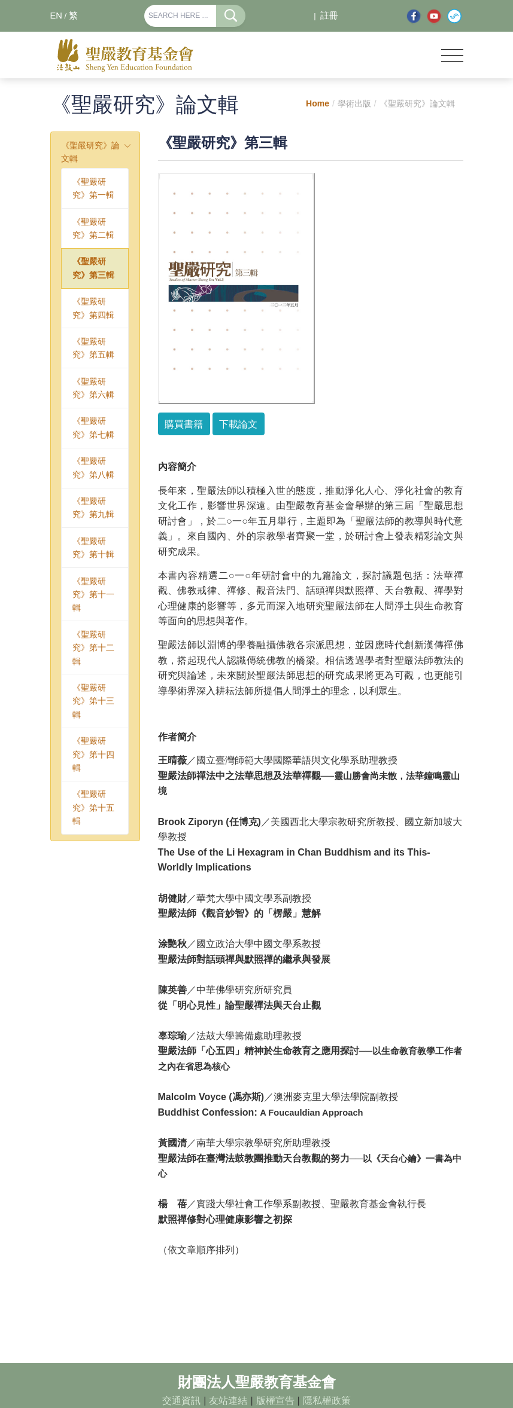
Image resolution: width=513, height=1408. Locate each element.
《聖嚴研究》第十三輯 (93, 701)
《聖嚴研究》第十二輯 (93, 648)
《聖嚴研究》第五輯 (93, 348)
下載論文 (238, 424)
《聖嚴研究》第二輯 (93, 228)
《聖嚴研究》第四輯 (93, 308)
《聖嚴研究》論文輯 (90, 152)
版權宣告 (275, 1400)
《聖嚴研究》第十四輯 (93, 754)
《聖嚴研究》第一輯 (93, 188)
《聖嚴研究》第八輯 (93, 467)
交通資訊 (181, 1400)
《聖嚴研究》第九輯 (93, 507)
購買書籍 (184, 424)
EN (56, 15)
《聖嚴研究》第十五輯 (93, 807)
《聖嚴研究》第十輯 (93, 547)
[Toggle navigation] (452, 55)
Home (317, 103)
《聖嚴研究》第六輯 (93, 388)
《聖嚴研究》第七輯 (93, 427)
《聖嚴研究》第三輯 (93, 267)
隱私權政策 (327, 1400)
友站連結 (228, 1400)
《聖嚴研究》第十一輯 (93, 594)
